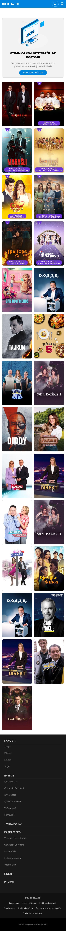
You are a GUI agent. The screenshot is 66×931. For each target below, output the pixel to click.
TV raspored (13, 823)
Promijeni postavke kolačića (48, 908)
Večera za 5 (10, 808)
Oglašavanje (9, 908)
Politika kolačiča (25, 908)
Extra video (12, 832)
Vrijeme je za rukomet (15, 838)
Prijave (9, 882)
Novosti (10, 740)
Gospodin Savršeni (14, 788)
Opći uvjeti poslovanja (32, 913)
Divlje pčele (10, 794)
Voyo (7, 766)
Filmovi (7, 753)
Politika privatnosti (47, 903)
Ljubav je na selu (13, 801)
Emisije (7, 760)
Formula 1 (9, 814)
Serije (7, 746)
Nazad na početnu (33, 72)
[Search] (62, 3)
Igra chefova (10, 781)
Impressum (14, 903)
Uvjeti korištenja (29, 903)
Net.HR (8, 873)
